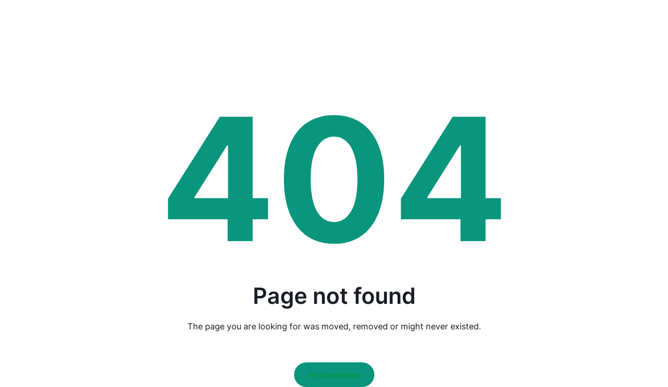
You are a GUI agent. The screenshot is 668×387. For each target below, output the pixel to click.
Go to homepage (334, 375)
